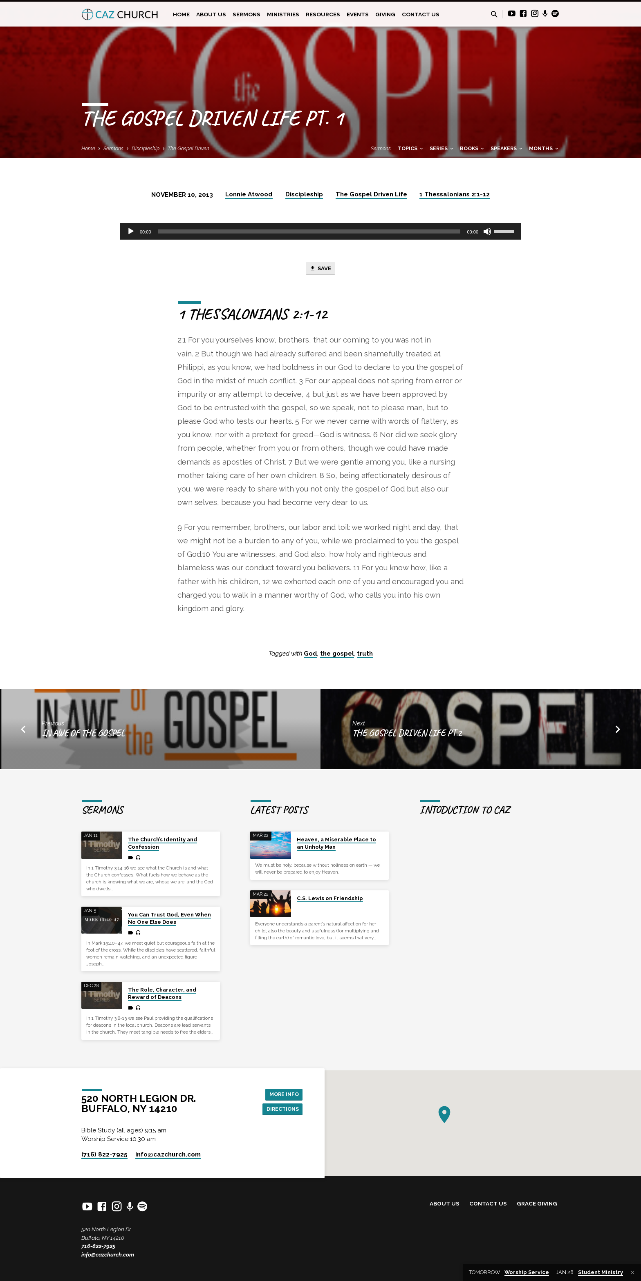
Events (358, 14)
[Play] (131, 231)
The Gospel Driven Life (371, 194)
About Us (211, 14)
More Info (282, 1093)
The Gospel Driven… (190, 148)
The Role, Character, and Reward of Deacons (162, 993)
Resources (323, 14)
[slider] (309, 231)
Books (472, 148)
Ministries (283, 14)
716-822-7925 (98, 1246)
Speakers (507, 148)
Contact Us (420, 14)
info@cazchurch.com (107, 1254)
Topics (411, 148)
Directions (280, 1110)
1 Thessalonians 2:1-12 (454, 194)
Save (320, 269)
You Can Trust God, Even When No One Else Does (169, 918)
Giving (385, 14)
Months (544, 148)
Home (181, 14)
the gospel (337, 655)
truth (365, 655)
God (310, 655)
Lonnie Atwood (249, 194)
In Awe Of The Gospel (83, 735)
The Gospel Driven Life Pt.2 (407, 735)
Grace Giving (537, 1204)
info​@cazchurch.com (168, 1154)
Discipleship (145, 148)
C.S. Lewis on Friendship (330, 898)
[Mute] (487, 231)
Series (442, 148)
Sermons (246, 14)
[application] (320, 231)
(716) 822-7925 (104, 1154)
